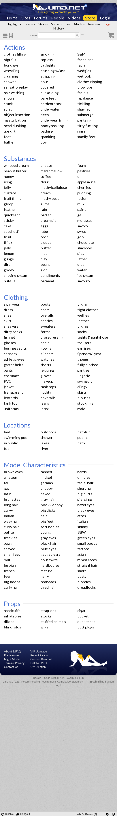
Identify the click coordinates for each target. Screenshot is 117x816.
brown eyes (13, 472)
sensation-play (16, 87)
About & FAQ (12, 651)
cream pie (48, 220)
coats (45, 309)
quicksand (12, 215)
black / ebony (52, 505)
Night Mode (12, 659)
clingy (82, 386)
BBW (81, 532)
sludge (46, 242)
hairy (45, 576)
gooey (9, 270)
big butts (84, 494)
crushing (11, 76)
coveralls (48, 397)
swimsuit (84, 381)
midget (46, 477)
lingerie (83, 375)
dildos (9, 621)
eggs (44, 226)
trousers (84, 342)
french (9, 571)
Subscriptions (61, 24)
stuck (8, 103)
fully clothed (87, 364)
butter (46, 248)
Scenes (30, 24)
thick (8, 242)
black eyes (86, 510)
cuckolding (50, 92)
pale (44, 516)
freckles (10, 538)
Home (12, 18)
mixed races (87, 560)
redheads (48, 582)
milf (7, 560)
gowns (46, 348)
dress (8, 309)
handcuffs (12, 610)
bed (7, 432)
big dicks (48, 510)
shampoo (84, 248)
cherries (84, 187)
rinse (81, 131)
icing (8, 182)
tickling (83, 103)
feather (10, 209)
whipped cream (16, 165)
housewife (49, 560)
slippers (47, 353)
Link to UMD (38, 663)
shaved (9, 549)
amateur (10, 477)
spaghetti (11, 231)
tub (7, 448)
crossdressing (52, 337)
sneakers (11, 326)
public (82, 437)
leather (83, 320)
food (45, 237)
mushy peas (50, 198)
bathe (8, 142)
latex (45, 408)
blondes (84, 582)
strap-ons (48, 610)
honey (9, 176)
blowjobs (85, 87)
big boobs (12, 582)
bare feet (48, 98)
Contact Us (11, 666)
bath (81, 443)
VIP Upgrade (38, 651)
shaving (83, 109)
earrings (84, 348)
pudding (84, 193)
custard (10, 193)
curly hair (11, 527)
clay (44, 259)
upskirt (10, 131)
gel (79, 215)
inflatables (12, 616)
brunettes (12, 499)
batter (46, 215)
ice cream (85, 275)
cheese (46, 165)
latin (7, 494)
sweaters (48, 326)
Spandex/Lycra (89, 353)
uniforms (11, 408)
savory (82, 226)
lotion (82, 198)
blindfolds (12, 627)
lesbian (10, 565)
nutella (9, 281)
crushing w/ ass (53, 70)
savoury (83, 281)
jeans (45, 403)
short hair (85, 488)
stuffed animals (53, 621)
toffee (46, 176)
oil (79, 176)
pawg (8, 543)
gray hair (48, 499)
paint (81, 209)
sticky (9, 220)
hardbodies (50, 565)
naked (45, 494)
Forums (41, 18)
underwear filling (55, 120)
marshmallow (51, 171)
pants (8, 370)
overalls (47, 315)
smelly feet (86, 136)
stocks (46, 616)
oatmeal (47, 281)
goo (80, 237)
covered (47, 87)
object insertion (17, 114)
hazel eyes (85, 505)
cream (46, 193)
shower (10, 81)
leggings (47, 370)
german (47, 483)
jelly (7, 187)
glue (80, 264)
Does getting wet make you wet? (58, 12)
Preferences (11, 655)
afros (81, 516)
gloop (8, 204)
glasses (10, 342)
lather (82, 259)
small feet (12, 554)
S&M (81, 54)
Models (79, 24)
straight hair (87, 565)
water (82, 270)
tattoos (83, 549)
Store (90, 18)
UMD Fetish (38, 666)
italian (82, 521)
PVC (7, 381)
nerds (82, 472)
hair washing (14, 92)
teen (7, 576)
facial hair (85, 483)
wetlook (84, 76)
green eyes (86, 538)
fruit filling (13, 198)
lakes (45, 443)
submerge (85, 114)
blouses (83, 397)
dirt (7, 264)
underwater (50, 109)
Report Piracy (39, 655)
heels (45, 342)
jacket (9, 386)
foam (81, 165)
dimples (83, 477)
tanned (46, 472)
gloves (46, 375)
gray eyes (48, 538)
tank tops (48, 386)
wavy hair (11, 521)
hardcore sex (51, 103)
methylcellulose (54, 187)
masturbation (15, 120)
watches (47, 359)
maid (81, 408)
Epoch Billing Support (101, 681)
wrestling (11, 70)
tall (6, 483)
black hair (49, 543)
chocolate (85, 242)
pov (44, 142)
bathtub (83, 432)
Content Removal (41, 659)
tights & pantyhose (92, 337)
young (46, 532)
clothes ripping (89, 81)
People (57, 18)
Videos (74, 18)
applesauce (86, 182)
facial (81, 65)
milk (80, 204)
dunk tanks (86, 621)
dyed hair (48, 587)
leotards (11, 397)
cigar (81, 610)
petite (9, 532)
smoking (47, 54)
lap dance (85, 98)
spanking (48, 136)
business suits (15, 348)
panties (47, 320)
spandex (10, 353)
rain (44, 209)
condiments (50, 275)
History (58, 28)
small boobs (87, 543)
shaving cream (15, 275)
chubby (47, 488)
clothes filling (15, 54)
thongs (83, 359)
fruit (7, 237)
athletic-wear (15, 359)
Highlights (13, 24)
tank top (11, 403)
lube (44, 231)
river (44, 448)
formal (46, 331)
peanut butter (15, 171)
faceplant (85, 59)
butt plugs (85, 627)
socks (82, 331)
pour (44, 81)
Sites (26, 18)
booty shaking (52, 125)
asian (81, 554)
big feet (47, 521)
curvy (8, 510)
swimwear (12, 304)
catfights (48, 65)
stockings (85, 403)
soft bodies (50, 527)
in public (11, 443)
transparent (13, 392)
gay (7, 488)
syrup (81, 231)
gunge (9, 259)
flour (45, 182)
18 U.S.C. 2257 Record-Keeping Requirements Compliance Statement (43, 681)
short (81, 571)
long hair (11, 505)
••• (82, 35)
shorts (46, 364)
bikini (82, 304)
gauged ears (50, 554)
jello (7, 248)
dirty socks (13, 331)
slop (44, 270)
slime (45, 204)
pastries (83, 171)
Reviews (94, 24)
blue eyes (48, 549)
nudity (46, 392)
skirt (8, 320)
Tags (107, 24)
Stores (43, 24)
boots (45, 304)
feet (7, 136)
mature (46, 571)
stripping (48, 76)
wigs (44, 627)
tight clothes (87, 309)
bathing (47, 131)
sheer (8, 315)
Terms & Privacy (14, 663)
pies (80, 253)
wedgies (84, 70)
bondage (11, 65)
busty (81, 576)
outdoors (48, 432)
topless (47, 59)
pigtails (10, 59)
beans (45, 264)
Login (105, 18)
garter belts (13, 364)
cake (7, 226)
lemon (9, 253)
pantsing (84, 120)
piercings (85, 499)
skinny (82, 527)
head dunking (15, 125)
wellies (83, 315)
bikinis (82, 326)
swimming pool (16, 437)
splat (8, 109)
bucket (83, 616)
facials (82, 92)
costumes (12, 375)
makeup (47, 381)
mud (44, 253)
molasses (84, 220)
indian (9, 516)
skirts (82, 392)
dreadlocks (86, 587)
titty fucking (87, 125)
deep (45, 114)
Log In (58, 685)
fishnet (9, 337)
